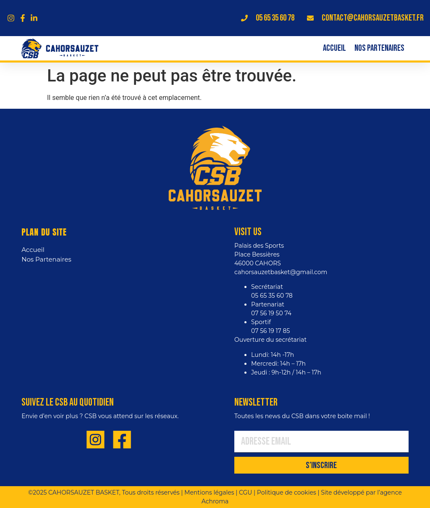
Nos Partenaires (379, 48)
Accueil (334, 48)
